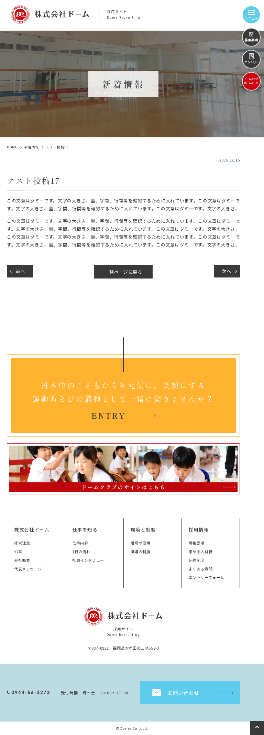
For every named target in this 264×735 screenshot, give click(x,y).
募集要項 (197, 543)
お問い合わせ (183, 692)
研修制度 (197, 560)
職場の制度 (141, 551)
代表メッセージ (28, 568)
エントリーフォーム (206, 577)
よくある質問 (200, 568)
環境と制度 (143, 529)
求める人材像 (200, 551)
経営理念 (22, 543)
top (257, 728)
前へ (20, 271)
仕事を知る (84, 529)
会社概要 (22, 560)
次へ (226, 271)
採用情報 (199, 529)
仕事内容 (80, 543)
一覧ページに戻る (123, 272)
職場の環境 (141, 543)
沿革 (18, 551)
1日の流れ (81, 551)
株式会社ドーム (32, 529)
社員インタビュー (88, 560)
